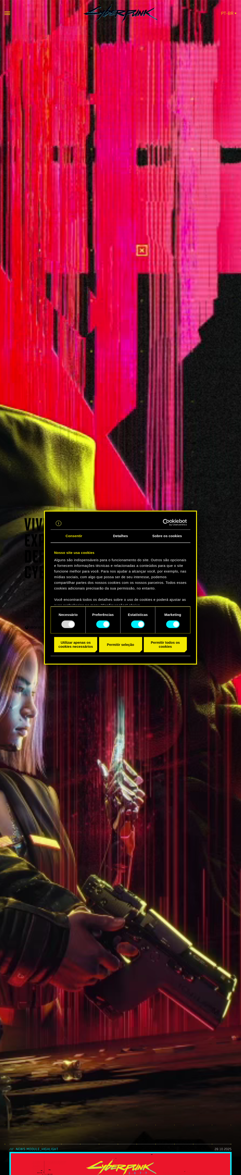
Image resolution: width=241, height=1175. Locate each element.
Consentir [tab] (74, 536)
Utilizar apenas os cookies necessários (75, 645)
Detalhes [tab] (120, 536)
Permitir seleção (120, 645)
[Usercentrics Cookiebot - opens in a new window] (166, 522)
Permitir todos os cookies (165, 645)
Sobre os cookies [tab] (167, 536)
